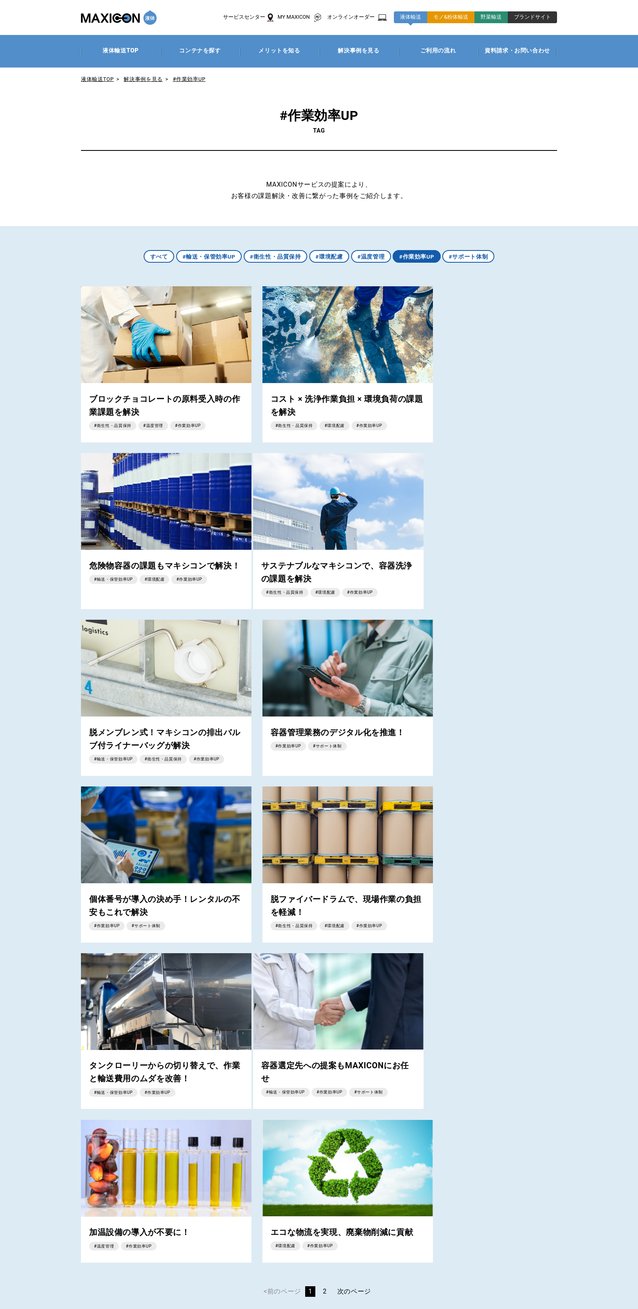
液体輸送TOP (97, 79)
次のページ (354, 951)
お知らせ (29, 1250)
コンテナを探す (199, 1177)
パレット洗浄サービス (170, 1250)
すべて (157, 256)
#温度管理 (371, 256)
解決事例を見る (143, 79)
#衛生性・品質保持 (274, 256)
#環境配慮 (329, 256)
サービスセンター (42, 1211)
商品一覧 (29, 1200)
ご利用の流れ (195, 1211)
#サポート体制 (470, 256)
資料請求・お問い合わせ (90, 1250)
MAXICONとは (38, 1177)
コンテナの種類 (358, 1177)
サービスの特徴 (39, 1189)
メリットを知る (199, 1189)
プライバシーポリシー (85, 1289)
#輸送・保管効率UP (207, 256)
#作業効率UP (189, 79)
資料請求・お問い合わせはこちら (336, 1052)
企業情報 (30, 1289)
